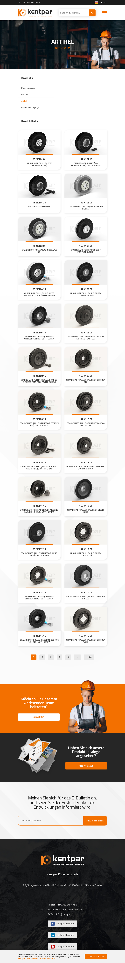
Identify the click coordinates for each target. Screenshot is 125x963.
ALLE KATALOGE (86, 765)
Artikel (24, 100)
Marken (24, 94)
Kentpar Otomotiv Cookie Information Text (37, 958)
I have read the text (95, 956)
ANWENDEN (39, 717)
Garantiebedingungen (31, 107)
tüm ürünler (62, 47)
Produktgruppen (28, 87)
